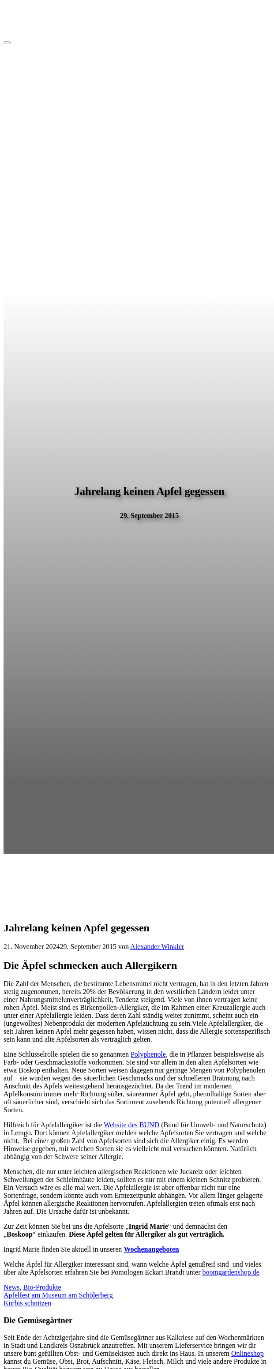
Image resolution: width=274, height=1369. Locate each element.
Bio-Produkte (42, 1287)
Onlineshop (247, 1353)
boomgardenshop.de (231, 1272)
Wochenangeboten (151, 1249)
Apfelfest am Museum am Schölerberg (58, 1295)
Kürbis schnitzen (27, 1303)
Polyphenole (148, 1054)
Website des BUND (131, 1125)
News (11, 1287)
